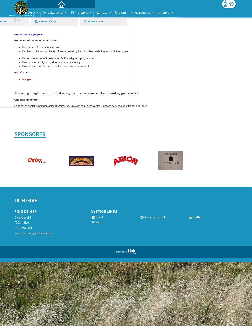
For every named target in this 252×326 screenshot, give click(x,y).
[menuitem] (39, 13)
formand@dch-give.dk (36, 233)
